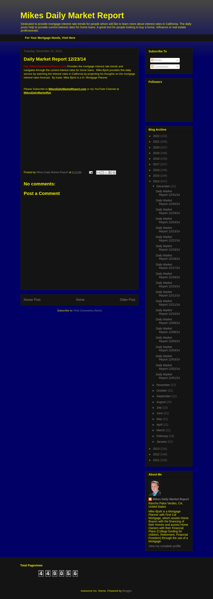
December (163, 186)
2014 (156, 181)
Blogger (126, 590)
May (159, 419)
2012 (156, 454)
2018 (156, 158)
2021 (156, 141)
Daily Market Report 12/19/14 (168, 247)
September (163, 396)
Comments (159, 66)
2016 (156, 170)
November (163, 385)
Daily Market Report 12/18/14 (168, 257)
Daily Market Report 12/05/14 (168, 339)
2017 (156, 164)
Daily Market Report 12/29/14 (168, 211)
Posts (156, 60)
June (159, 413)
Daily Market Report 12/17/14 (168, 266)
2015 (156, 175)
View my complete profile (165, 546)
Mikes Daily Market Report (72, 15)
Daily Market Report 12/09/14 (168, 321)
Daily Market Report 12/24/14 (168, 220)
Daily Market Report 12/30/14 (168, 202)
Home (80, 299)
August (161, 402)
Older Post (127, 299)
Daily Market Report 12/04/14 (168, 348)
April (159, 424)
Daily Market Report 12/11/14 (168, 302)
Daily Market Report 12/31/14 (168, 193)
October (162, 390)
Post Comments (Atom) (88, 310)
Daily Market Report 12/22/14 (168, 238)
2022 (156, 136)
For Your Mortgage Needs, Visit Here (50, 37)
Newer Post (32, 299)
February (162, 436)
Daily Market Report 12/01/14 (168, 376)
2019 (156, 153)
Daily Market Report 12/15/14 (168, 284)
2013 (156, 448)
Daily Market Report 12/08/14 (168, 330)
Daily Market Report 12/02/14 (168, 367)
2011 (156, 460)
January (162, 441)
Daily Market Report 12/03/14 (168, 357)
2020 (156, 147)
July (159, 407)
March (160, 430)
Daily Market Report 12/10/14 (168, 312)
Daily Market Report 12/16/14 (168, 275)
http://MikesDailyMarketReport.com (45, 66)
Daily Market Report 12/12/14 (168, 293)
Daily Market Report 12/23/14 (168, 229)
